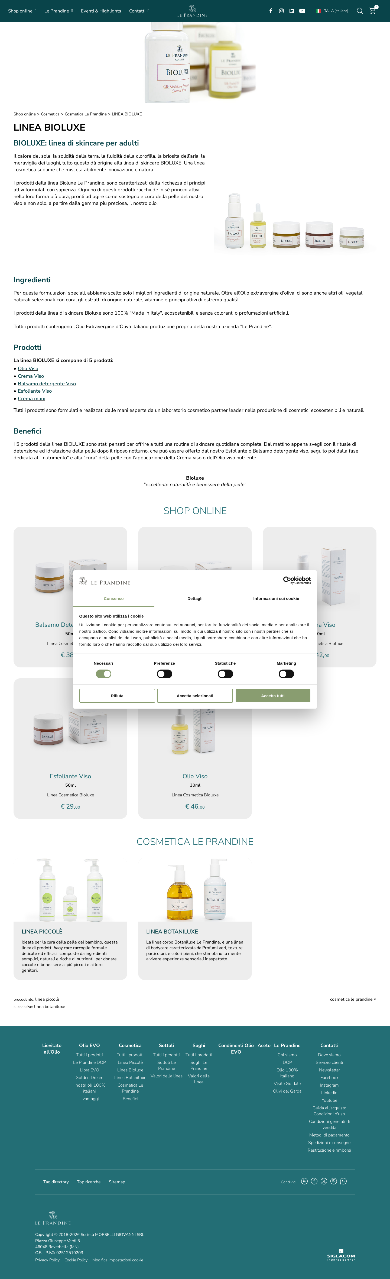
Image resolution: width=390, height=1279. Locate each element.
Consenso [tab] (113, 598)
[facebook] (270, 10)
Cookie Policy (76, 1260)
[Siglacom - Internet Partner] (341, 1260)
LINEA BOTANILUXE (49, 1007)
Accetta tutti (273, 695)
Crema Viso (31, 376)
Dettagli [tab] (195, 598)
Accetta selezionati (195, 695)
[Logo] (192, 11)
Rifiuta (117, 695)
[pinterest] (333, 1182)
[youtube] (302, 11)
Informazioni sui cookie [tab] (276, 598)
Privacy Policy (47, 1260)
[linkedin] (292, 11)
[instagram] (281, 11)
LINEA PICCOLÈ (47, 999)
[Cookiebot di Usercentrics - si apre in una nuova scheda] (287, 580)
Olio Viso (28, 368)
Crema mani (31, 398)
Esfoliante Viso (35, 390)
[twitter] (324, 1182)
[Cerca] (359, 10)
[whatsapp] (343, 1182)
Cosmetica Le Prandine (86, 114)
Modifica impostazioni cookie (117, 1260)
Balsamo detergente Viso (47, 383)
